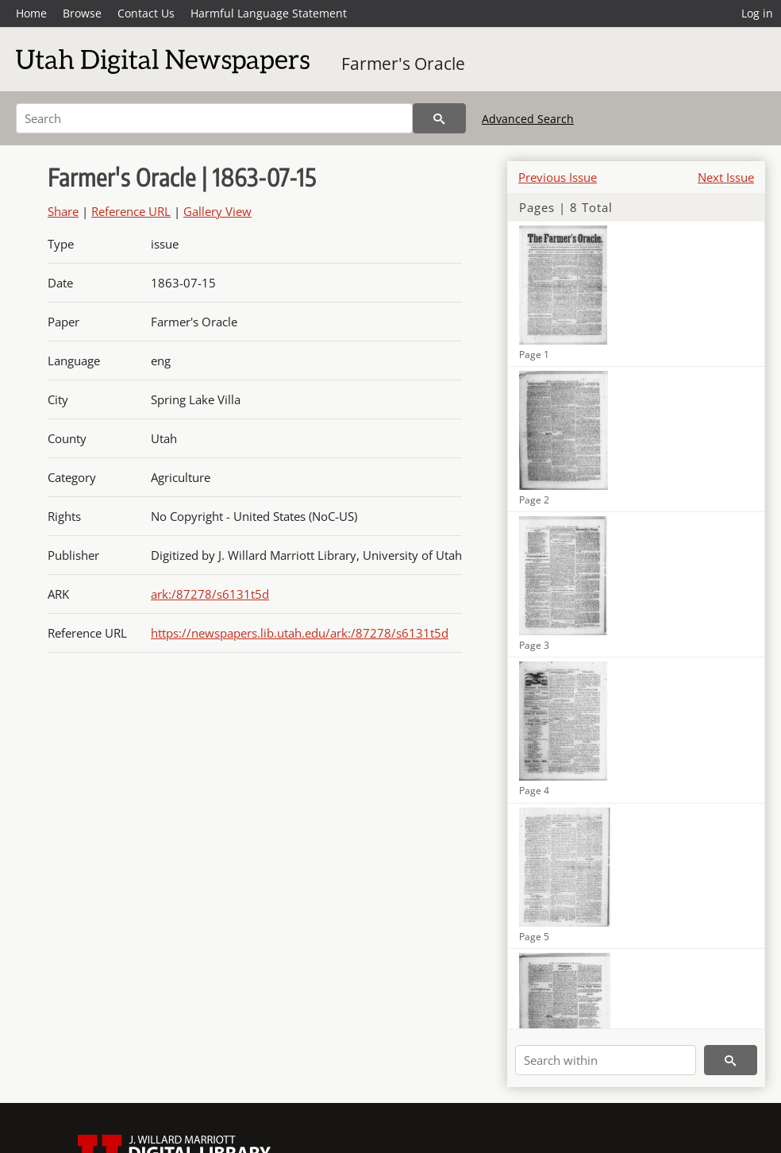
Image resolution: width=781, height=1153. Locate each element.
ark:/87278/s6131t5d (210, 594)
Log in (757, 13)
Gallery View (217, 211)
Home (31, 13)
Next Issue (726, 177)
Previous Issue (557, 177)
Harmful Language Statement (268, 13)
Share (63, 211)
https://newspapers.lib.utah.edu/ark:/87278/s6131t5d (299, 633)
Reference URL (131, 211)
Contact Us (146, 13)
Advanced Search (528, 118)
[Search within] (605, 1060)
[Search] (214, 118)
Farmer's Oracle (403, 63)
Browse (82, 13)
